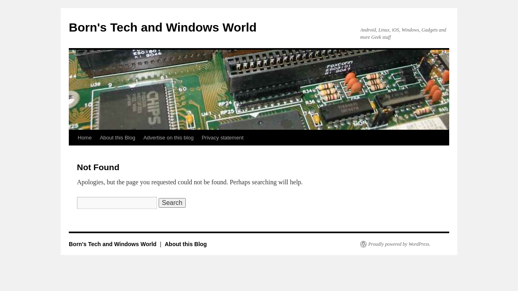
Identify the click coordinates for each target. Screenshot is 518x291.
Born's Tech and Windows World (163, 27)
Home (85, 138)
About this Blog (117, 138)
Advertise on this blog (168, 138)
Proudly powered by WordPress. (399, 244)
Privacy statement (222, 138)
